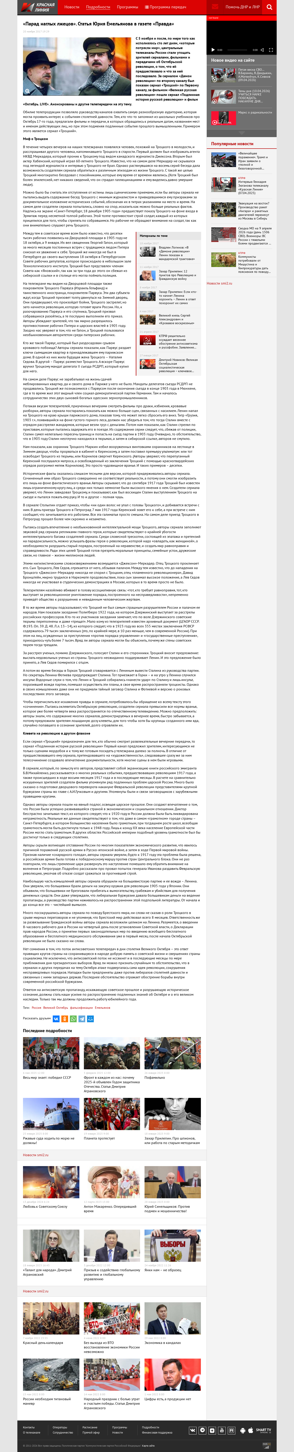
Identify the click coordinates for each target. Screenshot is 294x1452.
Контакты (29, 1427)
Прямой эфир (91, 1432)
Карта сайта (148, 1445)
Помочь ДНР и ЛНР (243, 7)
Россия (36, 1008)
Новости (71, 7)
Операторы (60, 1427)
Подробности (98, 7)
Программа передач (165, 7)
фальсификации (81, 1008)
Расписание (90, 1427)
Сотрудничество (63, 1432)
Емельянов (102, 1008)
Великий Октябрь (55, 1008)
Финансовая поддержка (157, 1432)
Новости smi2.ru (35, 1155)
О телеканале (31, 1432)
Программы (127, 7)
